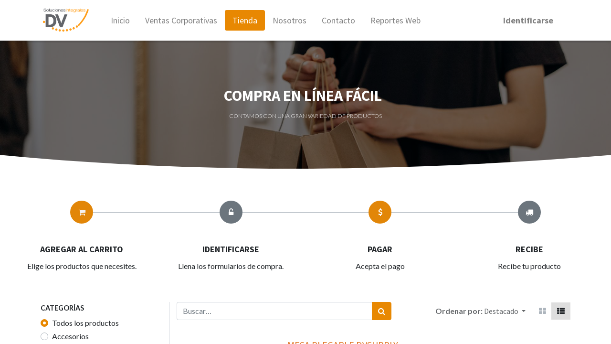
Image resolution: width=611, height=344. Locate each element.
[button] (505, 311)
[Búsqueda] (381, 311)
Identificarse (526, 20)
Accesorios (70, 336)
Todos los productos (85, 322)
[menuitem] (122, 20)
